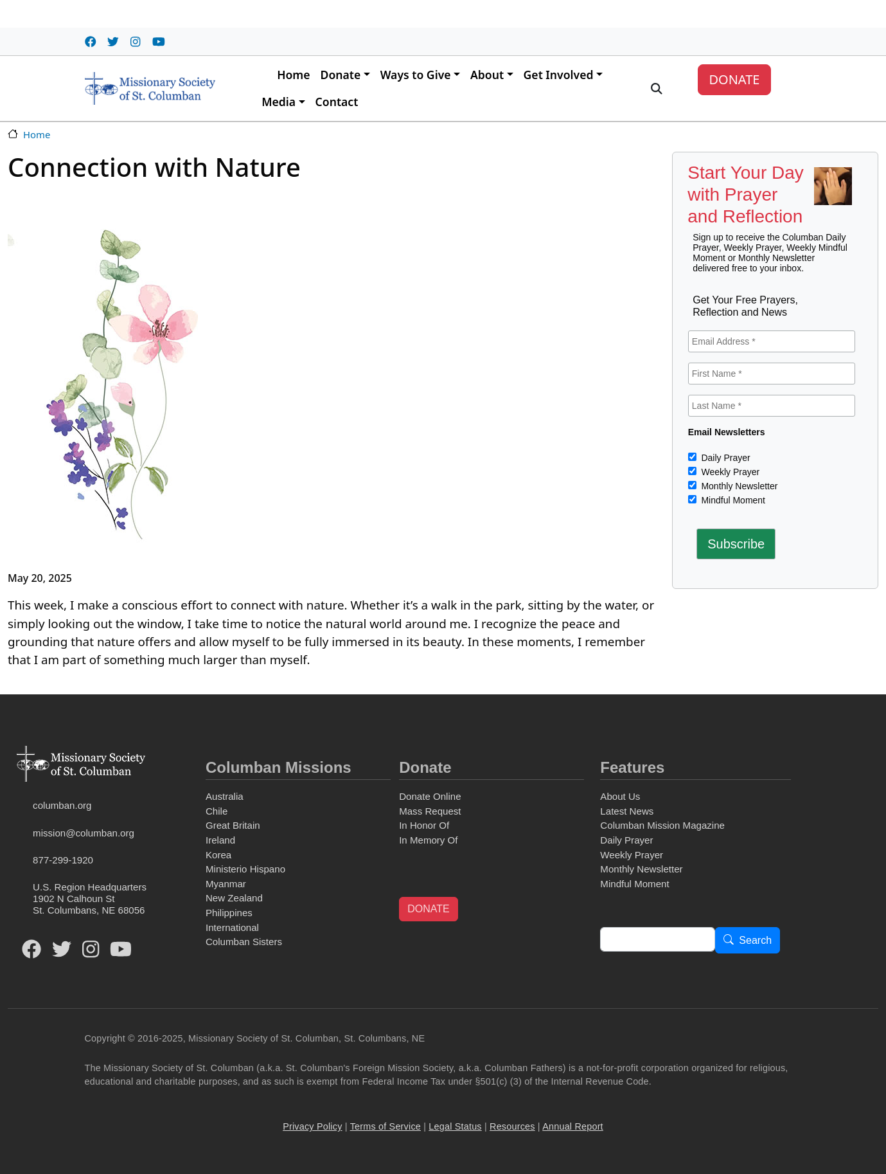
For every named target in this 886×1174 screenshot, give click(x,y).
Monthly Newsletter (738, 486)
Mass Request (430, 811)
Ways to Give (415, 74)
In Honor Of (424, 825)
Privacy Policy (312, 1126)
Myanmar (226, 883)
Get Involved (559, 74)
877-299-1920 (63, 859)
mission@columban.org (83, 832)
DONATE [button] (428, 908)
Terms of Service (385, 1126)
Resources (512, 1126)
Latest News (626, 811)
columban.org (62, 805)
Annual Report (572, 1126)
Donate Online (430, 796)
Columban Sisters (244, 941)
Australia (225, 796)
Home (293, 74)
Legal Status (455, 1126)
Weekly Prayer (729, 472)
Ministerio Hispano (245, 868)
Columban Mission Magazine (662, 825)
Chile (216, 811)
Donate (341, 74)
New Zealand (234, 897)
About (487, 74)
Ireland (220, 840)
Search (755, 940)
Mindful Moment (732, 500)
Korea (218, 854)
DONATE (734, 79)
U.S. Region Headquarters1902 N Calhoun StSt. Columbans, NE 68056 (89, 898)
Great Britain (233, 825)
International (232, 927)
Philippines (229, 912)
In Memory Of (428, 840)
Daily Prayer (724, 458)
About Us (620, 796)
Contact (337, 101)
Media (278, 101)
